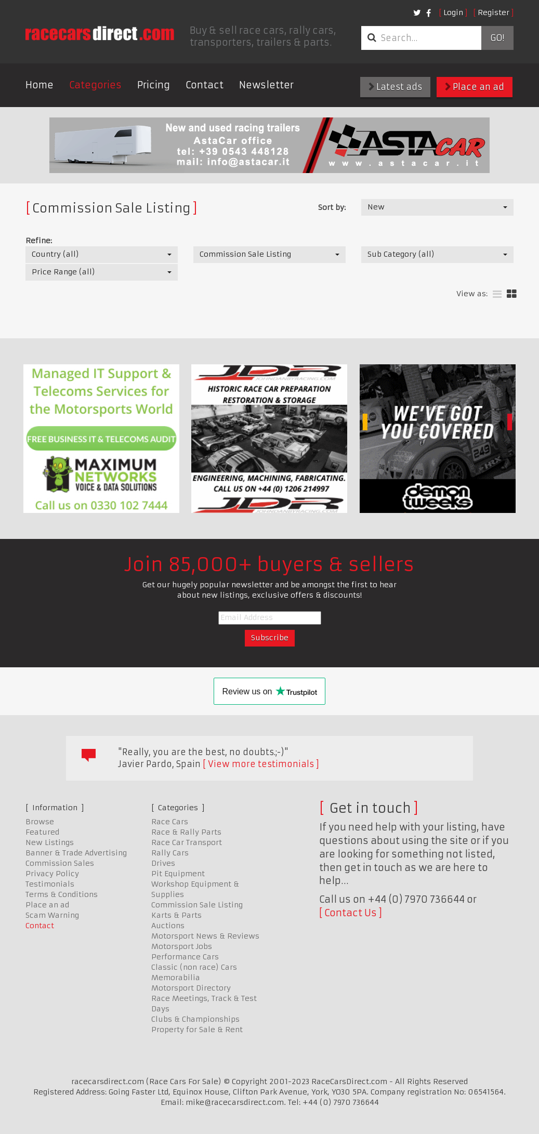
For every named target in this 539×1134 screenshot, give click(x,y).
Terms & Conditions (61, 894)
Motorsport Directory (191, 988)
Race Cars (169, 821)
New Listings (49, 842)
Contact (205, 85)
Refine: (38, 240)
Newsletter (266, 85)
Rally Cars (170, 853)
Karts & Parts (176, 915)
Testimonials (49, 884)
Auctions (168, 925)
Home (39, 85)
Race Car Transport (186, 842)
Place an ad (474, 87)
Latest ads (395, 87)
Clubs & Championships (195, 1019)
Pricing (153, 85)
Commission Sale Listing (197, 904)
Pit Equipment (178, 873)
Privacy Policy (52, 873)
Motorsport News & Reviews (205, 936)
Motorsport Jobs (181, 946)
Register (493, 12)
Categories (95, 85)
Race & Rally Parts (186, 832)
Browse (39, 821)
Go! (497, 38)
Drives (163, 863)
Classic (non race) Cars (194, 967)
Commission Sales (59, 863)
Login (453, 12)
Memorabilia (175, 977)
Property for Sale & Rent (197, 1029)
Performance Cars (185, 956)
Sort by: (332, 207)
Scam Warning (52, 915)
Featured (42, 832)
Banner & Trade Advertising (76, 853)
